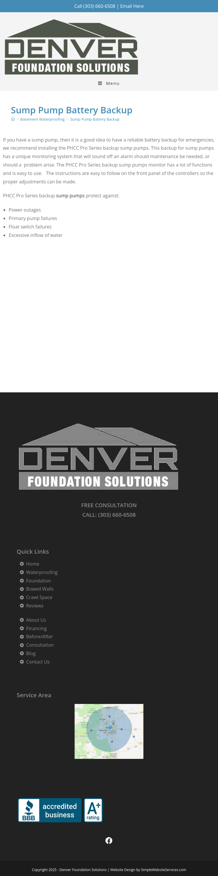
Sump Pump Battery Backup (95, 119)
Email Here (132, 6)
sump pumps (70, 195)
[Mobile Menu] (109, 83)
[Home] (13, 119)
